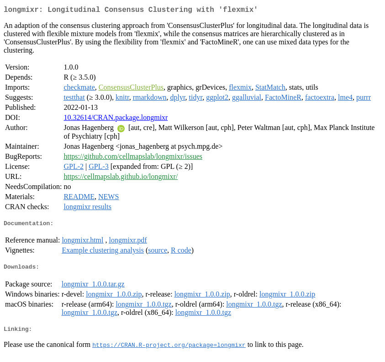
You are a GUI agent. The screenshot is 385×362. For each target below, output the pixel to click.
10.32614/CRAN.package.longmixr (115, 119)
